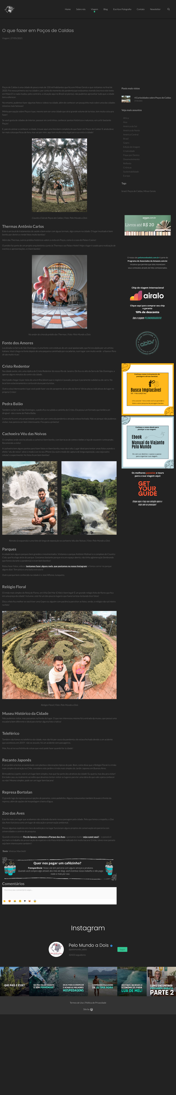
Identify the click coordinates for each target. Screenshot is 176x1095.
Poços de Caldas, (135, 191)
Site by (88, 1009)
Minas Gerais (150, 191)
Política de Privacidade (95, 1002)
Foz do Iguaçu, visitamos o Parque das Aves (44, 837)
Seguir (122, 949)
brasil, (124, 191)
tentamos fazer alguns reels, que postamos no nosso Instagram (56, 566)
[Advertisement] (88, 63)
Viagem (5, 38)
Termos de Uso (77, 1002)
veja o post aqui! (91, 837)
